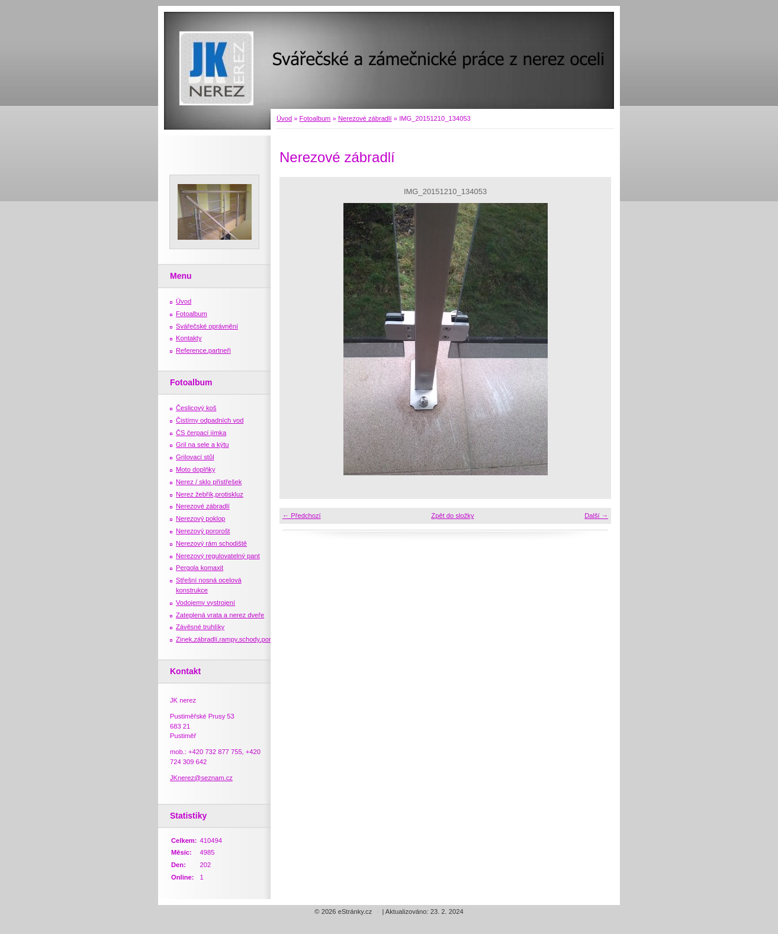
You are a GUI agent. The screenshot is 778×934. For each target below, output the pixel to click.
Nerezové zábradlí (365, 118)
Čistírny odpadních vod (209, 420)
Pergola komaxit (199, 567)
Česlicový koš (196, 407)
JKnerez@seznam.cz (201, 777)
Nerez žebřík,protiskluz (209, 494)
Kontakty (189, 338)
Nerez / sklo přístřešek (209, 481)
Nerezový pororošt (203, 530)
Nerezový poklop (200, 518)
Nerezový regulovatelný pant (218, 555)
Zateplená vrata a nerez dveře (220, 615)
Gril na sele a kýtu (202, 444)
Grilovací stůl (195, 456)
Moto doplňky (196, 469)
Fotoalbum (315, 118)
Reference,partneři (203, 350)
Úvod (284, 118)
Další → (596, 515)
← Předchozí (301, 515)
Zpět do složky (452, 515)
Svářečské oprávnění (207, 326)
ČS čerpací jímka (201, 432)
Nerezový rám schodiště (211, 543)
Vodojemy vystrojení (205, 602)
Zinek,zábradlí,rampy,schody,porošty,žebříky (241, 639)
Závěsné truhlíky (200, 626)
